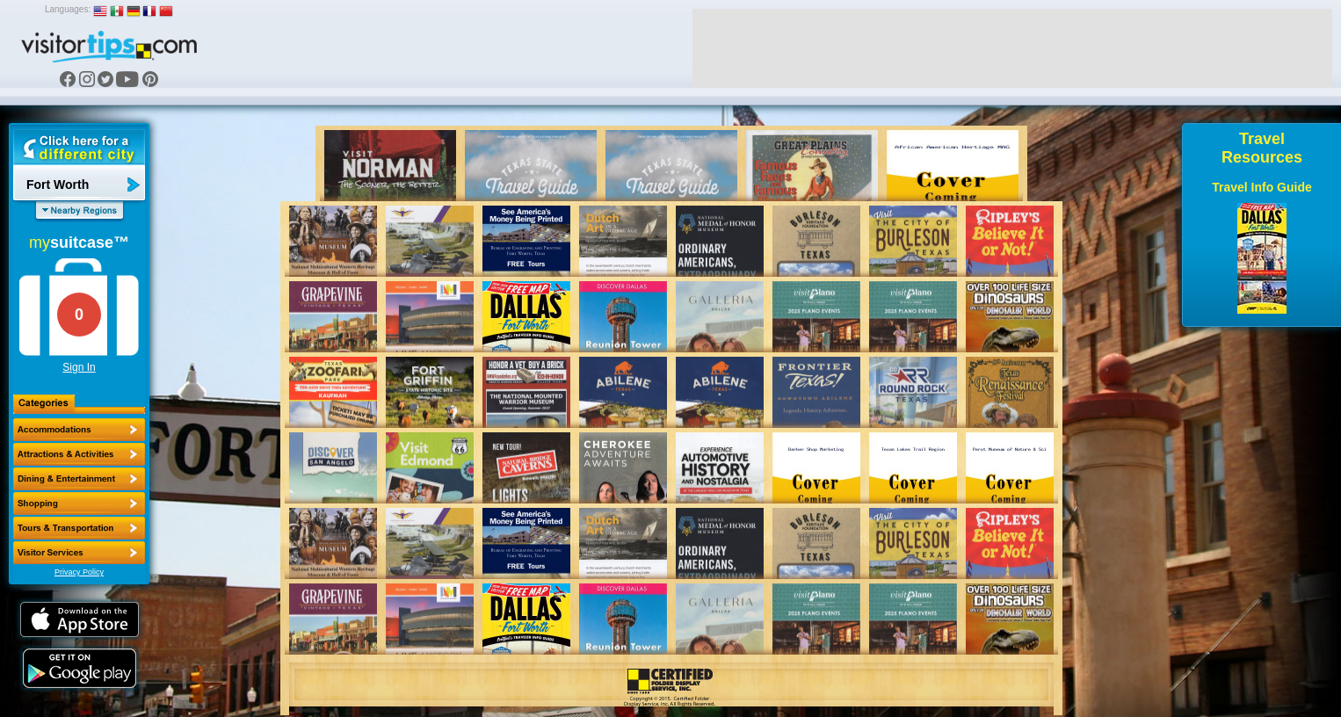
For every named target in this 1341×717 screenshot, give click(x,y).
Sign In (78, 367)
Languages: (68, 9)
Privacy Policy (79, 572)
